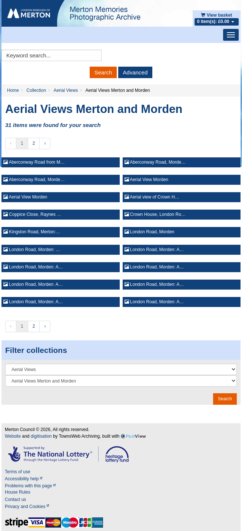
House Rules (17, 492)
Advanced (135, 72)
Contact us (15, 499)
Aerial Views (65, 90)
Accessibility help (23, 478)
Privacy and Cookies (27, 506)
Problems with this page (30, 485)
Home (13, 90)
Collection (36, 90)
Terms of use (17, 471)
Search (103, 72)
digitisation (41, 436)
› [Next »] (45, 143)
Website (13, 436)
